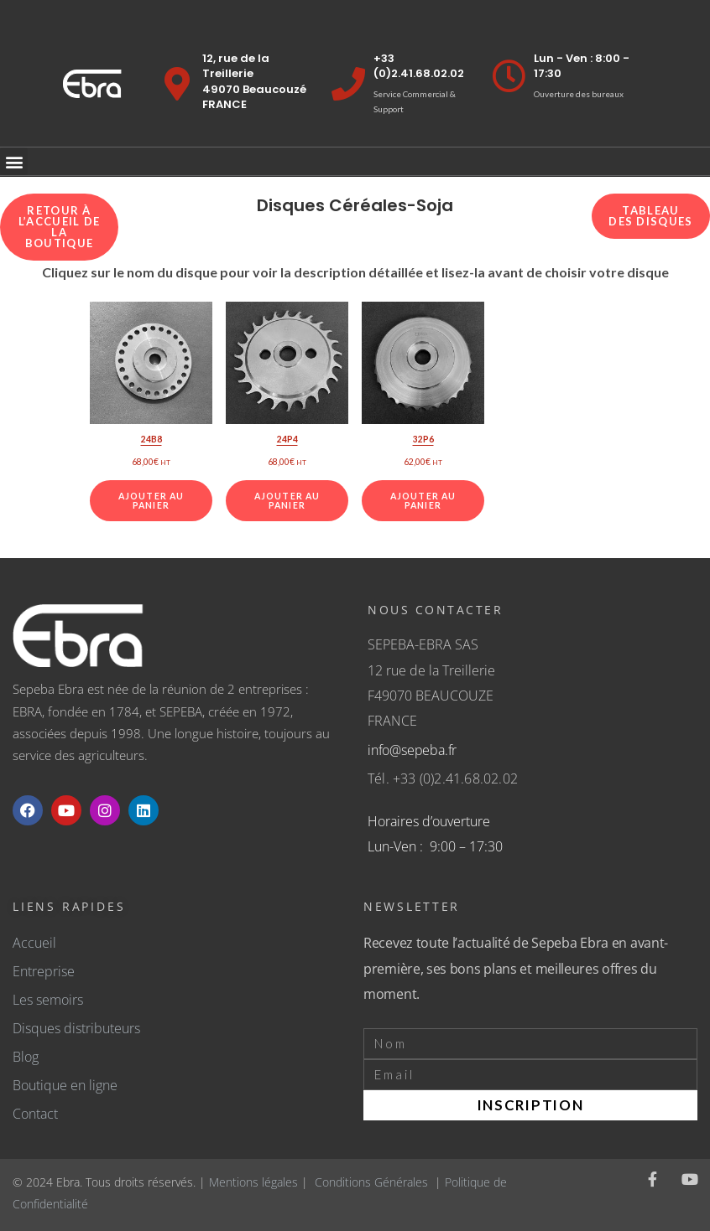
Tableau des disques (650, 216)
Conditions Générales (371, 1182)
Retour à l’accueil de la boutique (59, 227)
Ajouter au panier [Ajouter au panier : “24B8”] (151, 500)
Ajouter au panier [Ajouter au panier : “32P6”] (423, 500)
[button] (14, 161)
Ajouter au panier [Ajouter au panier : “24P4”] (287, 500)
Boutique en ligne (65, 1085)
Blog (26, 1056)
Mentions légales (253, 1182)
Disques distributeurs (76, 1028)
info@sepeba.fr (412, 750)
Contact (35, 1113)
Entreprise (44, 971)
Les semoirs (48, 999)
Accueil (34, 943)
